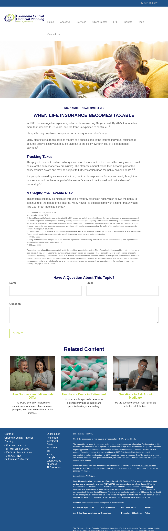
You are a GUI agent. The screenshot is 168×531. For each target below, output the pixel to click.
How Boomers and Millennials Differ (32, 383)
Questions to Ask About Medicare (135, 383)
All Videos (52, 451)
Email (90, 270)
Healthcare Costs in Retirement (84, 382)
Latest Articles (54, 448)
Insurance (52, 435)
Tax (48, 438)
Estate (50, 432)
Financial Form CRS (85, 421)
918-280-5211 (150, 3)
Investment (52, 428)
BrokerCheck (130, 427)
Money (50, 442)
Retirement (52, 425)
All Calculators (54, 455)
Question (15, 291)
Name (13, 270)
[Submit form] (17, 321)
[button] (68, 17)
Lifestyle (51, 445)
